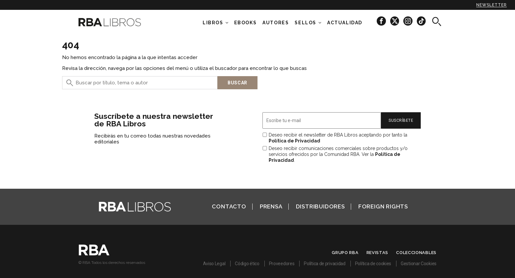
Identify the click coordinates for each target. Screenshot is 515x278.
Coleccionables (416, 252)
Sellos (305, 22)
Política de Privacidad (294, 140)
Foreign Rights (383, 206)
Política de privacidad (324, 263)
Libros (213, 22)
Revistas (378, 252)
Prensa (271, 206)
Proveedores (282, 263)
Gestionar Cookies (419, 263)
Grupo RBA (345, 252)
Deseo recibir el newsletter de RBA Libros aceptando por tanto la (338, 137)
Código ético (247, 263)
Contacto (229, 206)
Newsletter (491, 5)
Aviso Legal (214, 263)
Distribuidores (320, 206)
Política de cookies (373, 263)
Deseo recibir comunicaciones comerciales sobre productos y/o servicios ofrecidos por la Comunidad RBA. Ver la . (338, 154)
